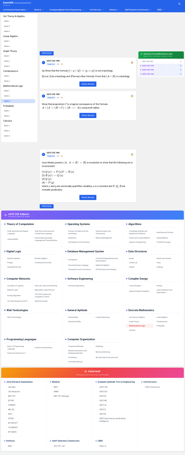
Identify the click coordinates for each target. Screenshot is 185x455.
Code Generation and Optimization (163, 291)
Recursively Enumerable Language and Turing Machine (45, 239)
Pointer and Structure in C (15, 353)
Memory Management (103, 238)
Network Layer (11, 290)
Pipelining (98, 346)
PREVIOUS (47, 53)
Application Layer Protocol (43, 290)
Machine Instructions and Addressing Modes (76, 352)
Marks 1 (7, 21)
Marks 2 (7, 26)
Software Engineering (75, 286)
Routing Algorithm (13, 295)
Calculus (131, 330)
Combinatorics (161, 322)
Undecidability (11, 239)
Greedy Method (161, 238)
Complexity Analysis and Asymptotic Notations (137, 232)
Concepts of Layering (14, 286)
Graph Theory (133, 322)
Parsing (158, 286)
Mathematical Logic (136, 326)
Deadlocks (71, 238)
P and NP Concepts (163, 242)
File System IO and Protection (78, 242)
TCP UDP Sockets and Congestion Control (42, 295)
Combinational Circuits (42, 263)
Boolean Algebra (40, 258)
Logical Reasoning (102, 317)
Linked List (132, 263)
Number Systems (12, 258)
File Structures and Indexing (105, 269)
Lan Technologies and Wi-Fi (16, 301)
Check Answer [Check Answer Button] (87, 84)
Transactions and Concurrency (78, 269)
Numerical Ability (73, 322)
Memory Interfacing (102, 352)
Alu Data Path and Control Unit (106, 357)
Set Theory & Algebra (136, 317)
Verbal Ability (72, 317)
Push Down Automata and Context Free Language (43, 232)
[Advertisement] (88, 31)
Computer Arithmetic (75, 346)
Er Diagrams (71, 260)
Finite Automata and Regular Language (16, 232)
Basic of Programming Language (14, 347)
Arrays (130, 258)
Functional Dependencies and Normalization (106, 259)
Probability (159, 326)
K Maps (9, 263)
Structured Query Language (77, 265)
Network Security (40, 301)
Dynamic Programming (136, 242)
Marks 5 (7, 31)
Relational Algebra (101, 265)
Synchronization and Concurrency (102, 232)
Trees (158, 263)
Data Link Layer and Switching (45, 286)
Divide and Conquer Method (138, 238)
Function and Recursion (42, 348)
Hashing (159, 267)
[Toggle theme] (179, 3)
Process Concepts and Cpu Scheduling (77, 232)
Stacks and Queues (163, 258)
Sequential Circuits (13, 267)
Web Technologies (13, 317)
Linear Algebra (161, 317)
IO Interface (71, 357)
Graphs (131, 267)
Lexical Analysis (134, 286)
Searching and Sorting (164, 232)
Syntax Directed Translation (138, 291)
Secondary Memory (74, 362)
